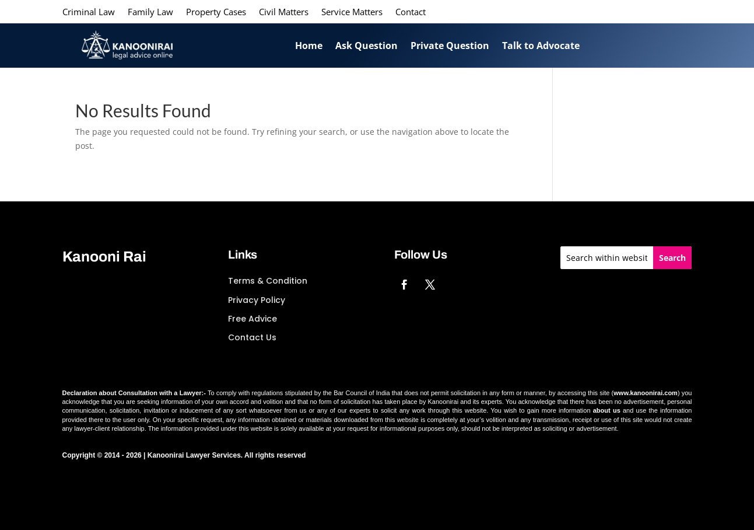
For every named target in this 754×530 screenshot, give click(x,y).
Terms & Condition (267, 281)
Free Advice (252, 319)
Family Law (150, 13)
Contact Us (252, 337)
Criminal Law (88, 13)
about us (606, 410)
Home (308, 45)
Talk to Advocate (541, 45)
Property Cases (216, 13)
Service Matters (352, 13)
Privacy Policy (256, 300)
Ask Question (366, 45)
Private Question (450, 45)
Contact (410, 13)
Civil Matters (283, 13)
